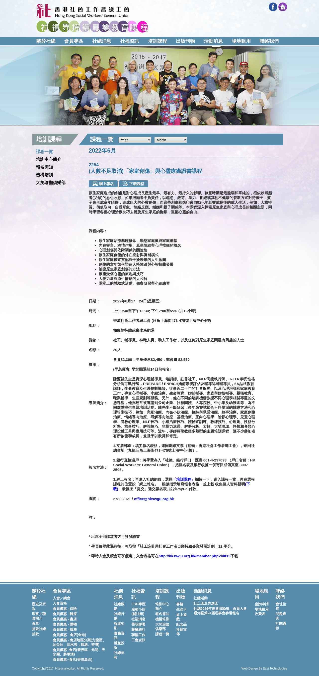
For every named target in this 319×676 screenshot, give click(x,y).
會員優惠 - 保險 (65, 609)
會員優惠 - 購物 (65, 624)
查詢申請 (262, 604)
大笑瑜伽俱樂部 (51, 182)
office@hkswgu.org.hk (154, 499)
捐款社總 (39, 629)
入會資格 (60, 603)
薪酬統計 (138, 630)
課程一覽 (44, 151)
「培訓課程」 (183, 479)
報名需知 (44, 167)
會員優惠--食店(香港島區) (72, 660)
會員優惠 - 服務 (65, 630)
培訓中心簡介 (48, 159)
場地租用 (241, 41)
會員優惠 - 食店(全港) (69, 635)
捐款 (35, 634)
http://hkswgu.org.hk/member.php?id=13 (195, 556)
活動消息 (213, 41)
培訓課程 (157, 41)
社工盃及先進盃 (206, 603)
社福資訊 (129, 41)
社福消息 (138, 619)
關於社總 (45, 41)
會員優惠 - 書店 (65, 619)
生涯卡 (181, 609)
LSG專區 (138, 604)
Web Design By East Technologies (264, 668)
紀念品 (181, 624)
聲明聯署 (138, 624)
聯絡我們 (269, 41)
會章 (35, 624)
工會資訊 (138, 640)
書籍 (179, 604)
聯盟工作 (138, 635)
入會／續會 (61, 598)
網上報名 (103, 184)
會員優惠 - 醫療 (65, 614)
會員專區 (73, 41)
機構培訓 (44, 175)
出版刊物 (185, 41)
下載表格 (133, 183)
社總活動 (201, 598)
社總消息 (101, 41)
